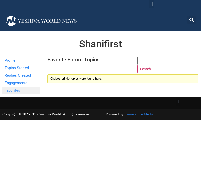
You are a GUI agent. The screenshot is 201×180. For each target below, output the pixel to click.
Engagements (16, 83)
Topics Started (17, 68)
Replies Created (18, 75)
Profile (10, 60)
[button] (152, 4)
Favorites (12, 90)
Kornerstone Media (139, 114)
